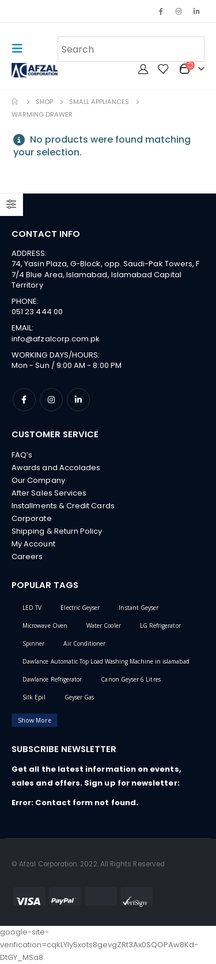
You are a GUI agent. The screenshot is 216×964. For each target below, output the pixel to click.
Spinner (33, 643)
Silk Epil (34, 697)
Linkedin (78, 399)
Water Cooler (103, 625)
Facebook (24, 399)
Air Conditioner (84, 643)
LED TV (31, 608)
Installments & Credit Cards (63, 505)
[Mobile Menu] (21, 48)
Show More (34, 720)
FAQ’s (22, 454)
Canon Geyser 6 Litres (130, 679)
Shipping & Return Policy (57, 531)
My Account (33, 543)
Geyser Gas (79, 697)
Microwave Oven (44, 625)
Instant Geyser (138, 608)
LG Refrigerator (160, 625)
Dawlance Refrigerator (52, 679)
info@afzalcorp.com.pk (56, 338)
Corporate (32, 518)
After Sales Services (49, 492)
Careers (27, 556)
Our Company (38, 480)
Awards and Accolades (56, 467)
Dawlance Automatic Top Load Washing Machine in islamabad (106, 661)
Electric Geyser (80, 608)
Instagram (51, 399)
